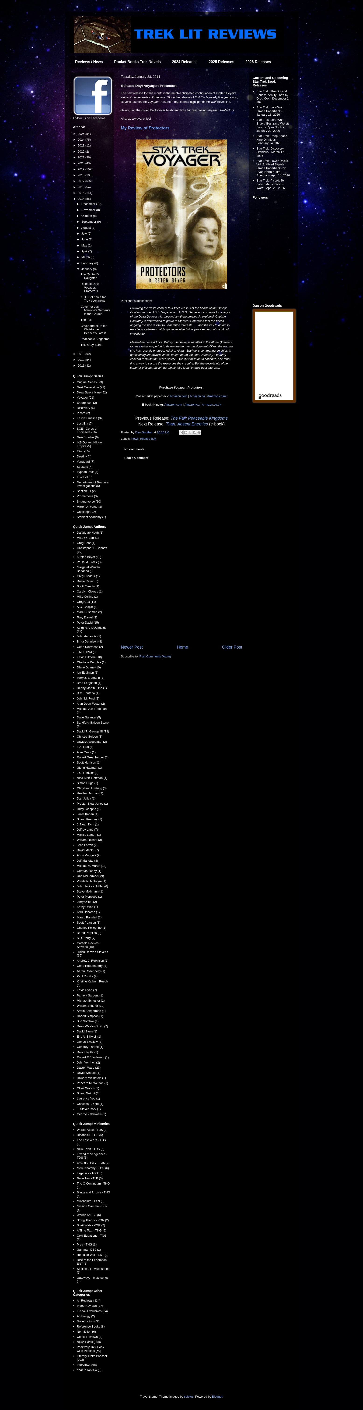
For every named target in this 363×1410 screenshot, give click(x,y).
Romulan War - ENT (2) (92, 1255)
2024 (81, 139)
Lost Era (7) (85, 423)
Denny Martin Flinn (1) (92, 688)
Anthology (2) (86, 1316)
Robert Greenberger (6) (92, 757)
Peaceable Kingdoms (94, 339)
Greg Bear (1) (86, 543)
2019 (81, 169)
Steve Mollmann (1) (90, 891)
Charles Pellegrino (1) (91, 927)
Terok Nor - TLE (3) (90, 1178)
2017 (81, 181)
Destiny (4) (84, 456)
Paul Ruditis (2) (87, 976)
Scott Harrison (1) (89, 762)
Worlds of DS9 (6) (89, 1215)
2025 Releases (221, 62)
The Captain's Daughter (89, 276)
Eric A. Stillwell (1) (89, 1036)
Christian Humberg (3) (92, 788)
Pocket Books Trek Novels (137, 62)
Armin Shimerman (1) (91, 1011)
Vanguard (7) (85, 461)
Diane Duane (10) (89, 667)
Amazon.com (179, 396)
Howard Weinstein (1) (91, 1078)
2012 (81, 359)
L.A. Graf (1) (85, 747)
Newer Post (132, 647)
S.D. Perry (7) (86, 938)
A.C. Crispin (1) (87, 607)
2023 (81, 145)
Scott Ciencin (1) (88, 586)
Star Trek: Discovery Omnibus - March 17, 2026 (270, 152)
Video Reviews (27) (90, 1305)
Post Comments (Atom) (155, 656)
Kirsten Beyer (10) (89, 557)
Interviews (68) (87, 1365)
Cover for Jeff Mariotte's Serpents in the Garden (95, 310)
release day (148, 438)
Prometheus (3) (87, 496)
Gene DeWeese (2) (90, 647)
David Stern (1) (87, 1031)
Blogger (217, 1396)
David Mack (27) (88, 850)
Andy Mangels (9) (89, 855)
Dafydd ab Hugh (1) (90, 532)
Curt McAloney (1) (89, 871)
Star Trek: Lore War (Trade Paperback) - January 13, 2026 (269, 111)
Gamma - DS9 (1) (89, 1249)
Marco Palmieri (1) (89, 917)
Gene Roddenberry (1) (92, 965)
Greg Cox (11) (86, 601)
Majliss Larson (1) (89, 834)
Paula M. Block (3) (89, 562)
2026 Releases (258, 62)
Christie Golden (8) (89, 736)
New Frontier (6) (88, 437)
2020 (81, 163)
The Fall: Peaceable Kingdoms (199, 418)
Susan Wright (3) (88, 1093)
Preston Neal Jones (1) (92, 803)
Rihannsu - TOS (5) (90, 1135)
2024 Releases (184, 62)
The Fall (85, 319)
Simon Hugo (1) (87, 783)
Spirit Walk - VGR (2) (91, 1225)
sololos (188, 1396)
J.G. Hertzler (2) (87, 773)
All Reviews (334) (88, 1300)
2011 (81, 365)
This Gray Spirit (90, 344)
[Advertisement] (181, 605)
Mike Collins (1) (87, 596)
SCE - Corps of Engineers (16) (87, 430)
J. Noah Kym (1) (88, 824)
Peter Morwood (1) (89, 896)
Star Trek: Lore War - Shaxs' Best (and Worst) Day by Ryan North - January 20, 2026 (272, 125)
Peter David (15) (88, 622)
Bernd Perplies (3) (89, 933)
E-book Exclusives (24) (92, 1311)
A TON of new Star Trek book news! (93, 299)
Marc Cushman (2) (89, 612)
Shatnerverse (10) (89, 501)
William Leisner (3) (89, 840)
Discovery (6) (86, 408)
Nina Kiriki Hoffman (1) (92, 778)
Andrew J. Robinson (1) (92, 960)
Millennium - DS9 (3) (90, 1201)
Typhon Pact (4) (87, 472)
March (86, 257)
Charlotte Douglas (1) (91, 662)
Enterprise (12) (87, 402)
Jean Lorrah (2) (87, 845)
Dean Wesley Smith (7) (92, 1026)
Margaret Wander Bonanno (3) (88, 569)
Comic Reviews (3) (89, 1337)
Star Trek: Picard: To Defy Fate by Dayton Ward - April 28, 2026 (270, 184)
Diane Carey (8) (87, 581)
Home (182, 647)
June (85, 239)
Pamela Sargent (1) (90, 995)
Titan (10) (83, 451)
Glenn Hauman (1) (89, 767)
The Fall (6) (84, 477)
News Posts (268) (89, 1342)
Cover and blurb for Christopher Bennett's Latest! (93, 329)
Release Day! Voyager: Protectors (89, 287)
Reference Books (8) (91, 1326)
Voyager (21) (85, 397)
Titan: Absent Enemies (187, 424)
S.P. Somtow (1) (87, 1021)
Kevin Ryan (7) (87, 990)
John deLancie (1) (89, 636)
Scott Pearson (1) (88, 922)
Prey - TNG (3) (87, 1244)
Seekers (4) (84, 466)
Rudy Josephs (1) (89, 809)
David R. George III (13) (93, 731)
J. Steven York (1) (89, 1109)
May (84, 245)
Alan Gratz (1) (86, 752)
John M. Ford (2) (88, 698)
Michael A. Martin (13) (91, 865)
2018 (81, 175)
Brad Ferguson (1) (89, 683)
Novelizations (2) (88, 1321)
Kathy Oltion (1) (87, 907)
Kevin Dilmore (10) (89, 657)
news (135, 438)
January (87, 269)
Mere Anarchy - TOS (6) (93, 1168)
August (86, 227)
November (88, 210)
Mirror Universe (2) (89, 506)
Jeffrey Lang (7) (87, 829)
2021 (81, 157)
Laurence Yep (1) (88, 1098)
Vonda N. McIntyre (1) (91, 881)
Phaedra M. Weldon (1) (92, 1083)
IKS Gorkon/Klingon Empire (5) (90, 444)
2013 (81, 354)
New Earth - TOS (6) (90, 1149)
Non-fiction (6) (86, 1331)
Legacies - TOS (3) (89, 1173)
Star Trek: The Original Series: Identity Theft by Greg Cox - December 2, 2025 (273, 96)
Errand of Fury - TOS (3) (93, 1162)
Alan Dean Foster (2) (91, 703)
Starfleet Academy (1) (91, 517)
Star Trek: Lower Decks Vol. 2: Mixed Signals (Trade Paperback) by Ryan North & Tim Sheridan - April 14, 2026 (273, 168)
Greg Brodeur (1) (88, 576)
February (87, 263)
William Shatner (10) (90, 1005)
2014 (81, 198)
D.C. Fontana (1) (88, 693)
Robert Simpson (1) (90, 1016)
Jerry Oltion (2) (87, 901)
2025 (81, 134)
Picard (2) (83, 413)
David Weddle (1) (88, 1072)
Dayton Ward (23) (89, 1067)
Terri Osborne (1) (88, 912)
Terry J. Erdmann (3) (90, 677)
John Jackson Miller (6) (92, 886)
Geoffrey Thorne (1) (90, 1047)
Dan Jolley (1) (86, 798)
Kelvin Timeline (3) (89, 418)
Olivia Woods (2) (88, 1088)
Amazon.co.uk (216, 396)
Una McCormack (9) (90, 876)
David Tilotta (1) (87, 1052)
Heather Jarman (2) (90, 793)
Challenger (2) (86, 512)
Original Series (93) (90, 382)
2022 (81, 151)
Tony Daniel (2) (87, 617)
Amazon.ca (197, 396)
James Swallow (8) (89, 1041)
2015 (81, 193)
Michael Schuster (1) (91, 1000)
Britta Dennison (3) (89, 641)
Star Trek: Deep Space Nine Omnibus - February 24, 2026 (271, 139)
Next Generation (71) (91, 387)
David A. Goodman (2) (92, 741)
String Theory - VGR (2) (93, 1220)
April (84, 251)
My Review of (145, 128)
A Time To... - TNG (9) (91, 1230)
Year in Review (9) (89, 1370)
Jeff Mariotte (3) (87, 860)
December (88, 204)
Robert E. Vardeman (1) (93, 1057)
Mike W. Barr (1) (88, 537)
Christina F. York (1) (90, 1104)
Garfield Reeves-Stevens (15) (88, 945)
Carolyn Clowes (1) (90, 591)
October (87, 216)
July (84, 233)
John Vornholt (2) (88, 1062)
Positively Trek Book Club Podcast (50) (90, 1349)
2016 (81, 187)
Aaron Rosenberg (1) (91, 971)
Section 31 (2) (86, 491)
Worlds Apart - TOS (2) (92, 1130)
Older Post (232, 647)
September (89, 221)
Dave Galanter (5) (89, 717)
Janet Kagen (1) (87, 814)
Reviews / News (89, 62)
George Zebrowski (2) (91, 1114)
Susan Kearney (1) (89, 819)
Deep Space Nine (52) (92, 392)
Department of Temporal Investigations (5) (93, 484)
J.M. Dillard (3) (87, 652)
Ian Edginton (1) (87, 672)
